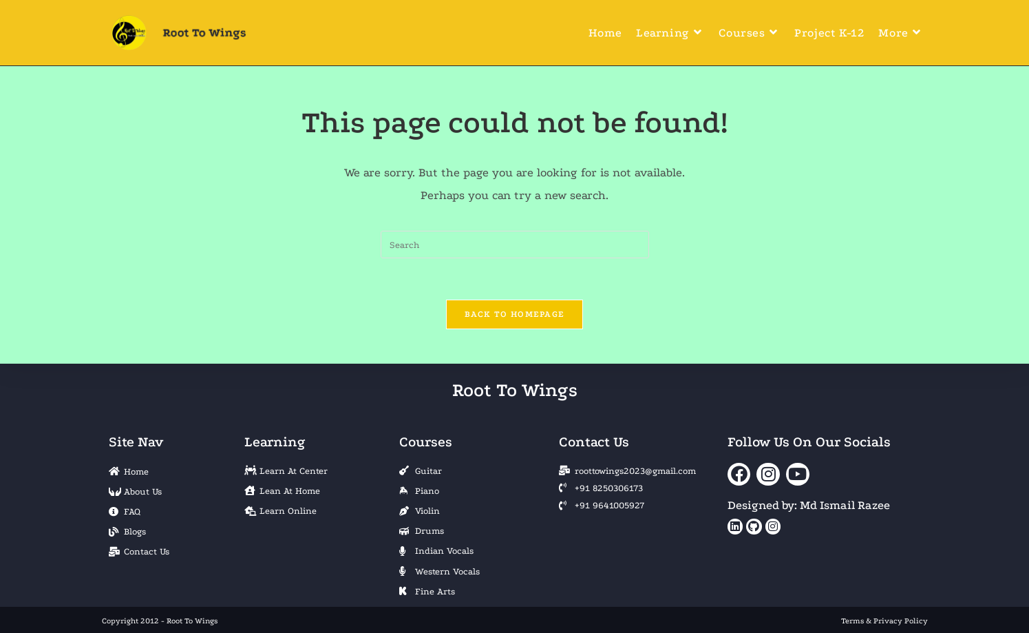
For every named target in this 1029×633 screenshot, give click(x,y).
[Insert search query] (515, 244)
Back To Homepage (515, 314)
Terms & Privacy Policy (884, 620)
